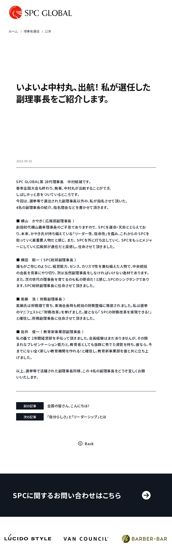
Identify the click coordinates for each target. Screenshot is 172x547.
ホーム (13, 31)
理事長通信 (31, 31)
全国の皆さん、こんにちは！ (68, 405)
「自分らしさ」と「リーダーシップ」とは (77, 416)
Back (89, 443)
